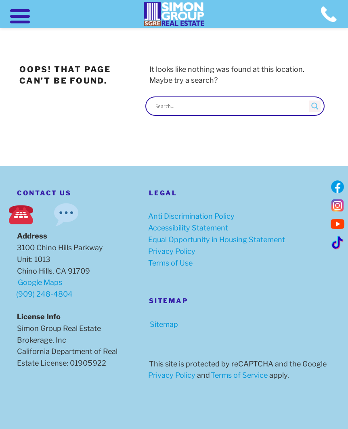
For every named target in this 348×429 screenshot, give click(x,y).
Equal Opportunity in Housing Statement (215, 239)
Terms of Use (169, 263)
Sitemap (162, 324)
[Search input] (231, 106)
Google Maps (39, 282)
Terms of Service (238, 375)
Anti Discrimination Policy (190, 216)
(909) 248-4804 (44, 294)
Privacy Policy (170, 251)
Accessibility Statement (186, 228)
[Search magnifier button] (315, 106)
